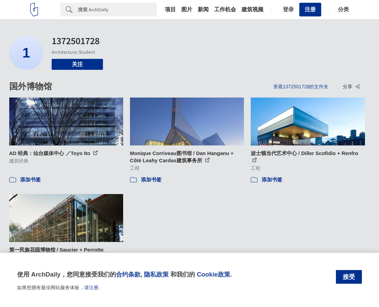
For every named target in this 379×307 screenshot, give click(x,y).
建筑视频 (252, 9)
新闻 (203, 9)
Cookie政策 (213, 274)
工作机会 (225, 9)
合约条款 (128, 274)
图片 (186, 9)
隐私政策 (156, 274)
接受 (349, 276)
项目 (170, 9)
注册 (310, 9)
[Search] (117, 9)
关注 (77, 64)
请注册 (91, 287)
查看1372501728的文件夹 (301, 86)
